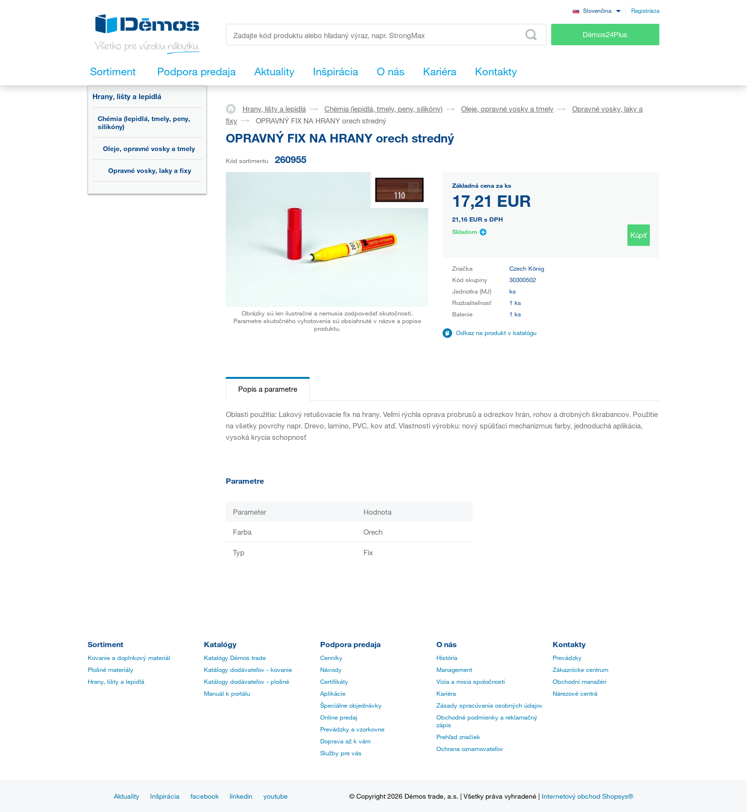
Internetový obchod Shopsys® (587, 796)
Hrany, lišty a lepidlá (127, 96)
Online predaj (338, 717)
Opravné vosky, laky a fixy (149, 170)
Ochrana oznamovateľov (469, 748)
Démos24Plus (605, 34)
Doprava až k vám (345, 741)
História (446, 657)
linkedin (241, 796)
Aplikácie (332, 693)
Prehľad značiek (458, 737)
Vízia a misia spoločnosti (470, 681)
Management (454, 669)
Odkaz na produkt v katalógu (496, 332)
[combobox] (596, 10)
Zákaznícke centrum (580, 669)
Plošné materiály (110, 669)
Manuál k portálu (227, 693)
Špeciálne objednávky (351, 705)
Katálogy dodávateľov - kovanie (248, 669)
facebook (205, 796)
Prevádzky (567, 657)
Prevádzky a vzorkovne (352, 729)
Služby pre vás (341, 753)
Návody (331, 669)
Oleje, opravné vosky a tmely (149, 148)
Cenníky (331, 657)
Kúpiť (638, 235)
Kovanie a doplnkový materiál (129, 657)
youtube (275, 796)
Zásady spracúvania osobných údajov (489, 705)
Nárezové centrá (575, 693)
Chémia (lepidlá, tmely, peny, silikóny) (144, 122)
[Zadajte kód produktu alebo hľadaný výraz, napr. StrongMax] (386, 34)
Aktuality (126, 796)
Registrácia (645, 10)
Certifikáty (334, 681)
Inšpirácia (165, 796)
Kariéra (446, 693)
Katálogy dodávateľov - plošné (246, 681)
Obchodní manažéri (579, 681)
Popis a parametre (267, 389)
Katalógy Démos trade (235, 657)
